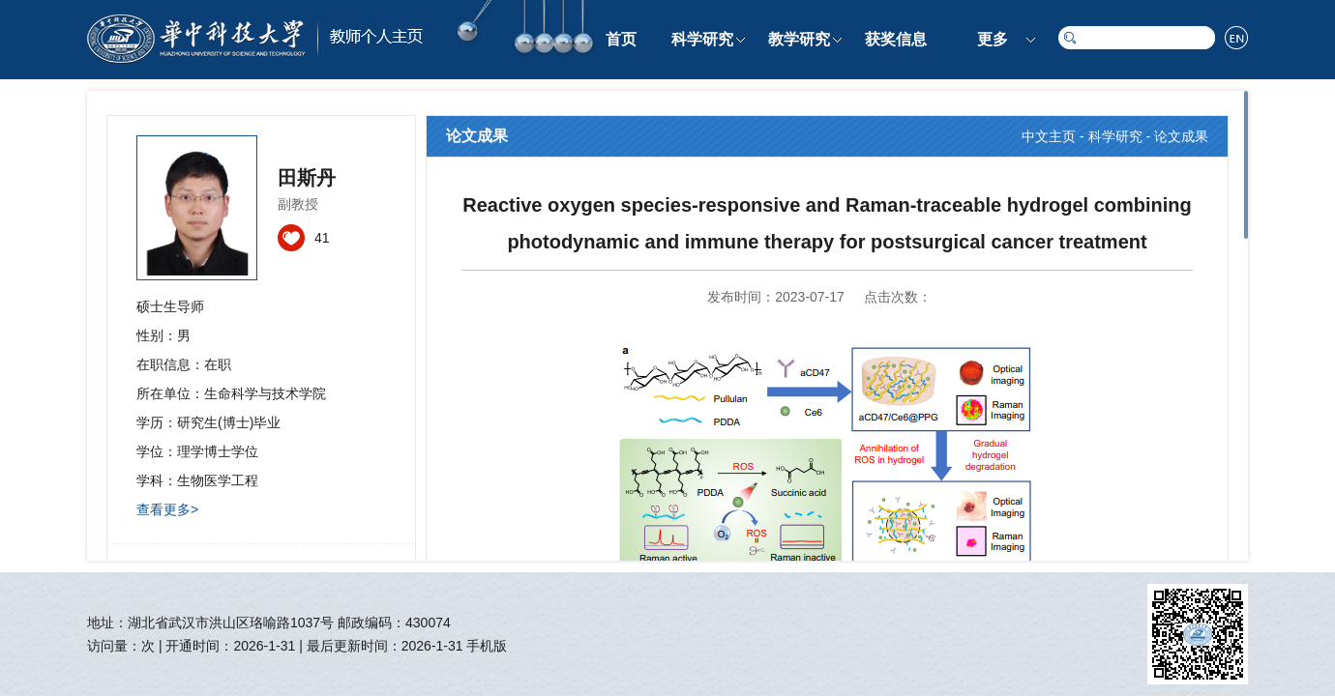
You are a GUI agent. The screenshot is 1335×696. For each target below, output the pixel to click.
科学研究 (702, 39)
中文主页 (1049, 136)
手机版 (486, 645)
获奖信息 (896, 39)
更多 (992, 39)
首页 (621, 39)
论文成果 (1181, 136)
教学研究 (799, 39)
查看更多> (167, 509)
